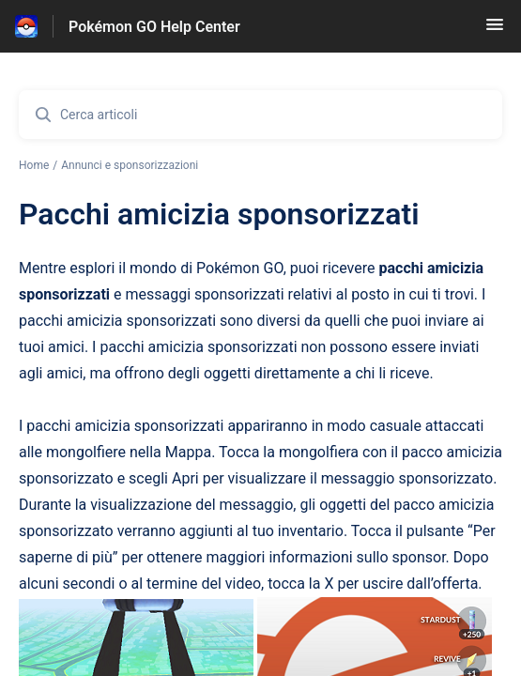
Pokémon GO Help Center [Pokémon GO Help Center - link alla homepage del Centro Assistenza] (154, 27)
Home (34, 165)
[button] (494, 30)
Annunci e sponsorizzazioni (129, 165)
